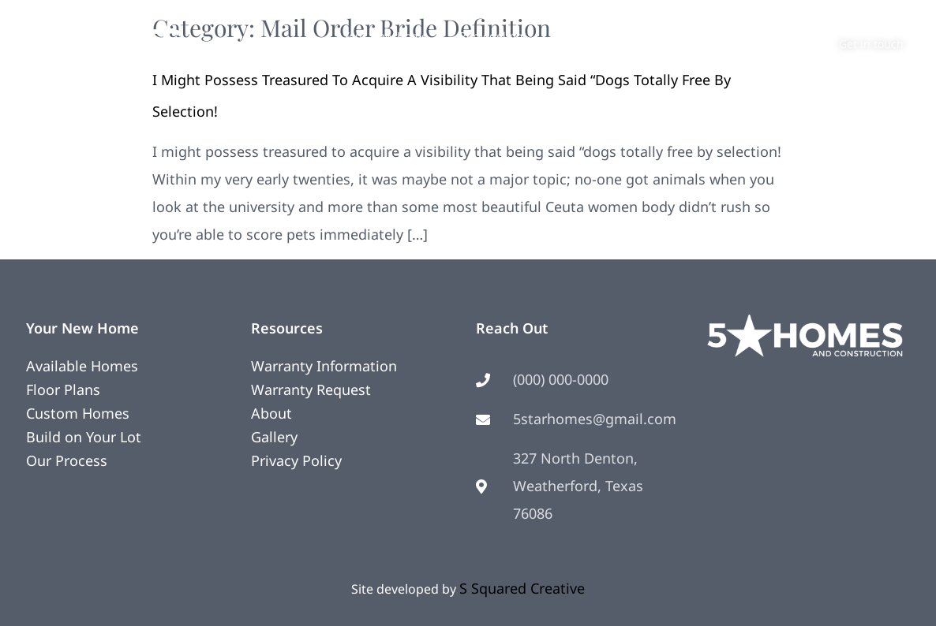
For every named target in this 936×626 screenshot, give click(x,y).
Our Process (66, 460)
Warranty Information (324, 366)
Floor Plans (63, 389)
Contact (705, 35)
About (637, 35)
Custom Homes (77, 413)
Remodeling (491, 35)
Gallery (274, 437)
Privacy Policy (296, 460)
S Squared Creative (522, 588)
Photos (572, 35)
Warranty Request (311, 389)
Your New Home (385, 35)
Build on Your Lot (83, 437)
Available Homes (82, 366)
